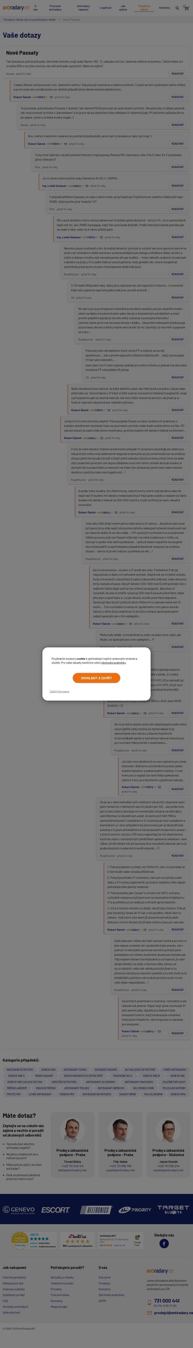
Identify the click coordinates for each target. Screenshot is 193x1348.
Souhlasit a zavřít (96, 678)
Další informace (59, 691)
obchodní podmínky (113, 662)
